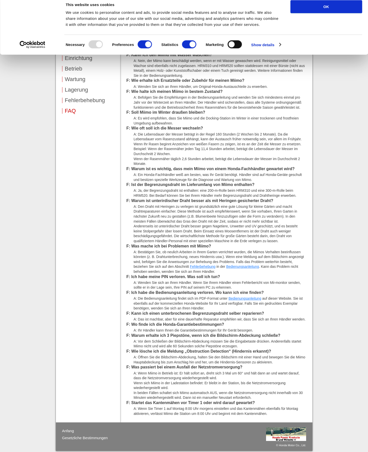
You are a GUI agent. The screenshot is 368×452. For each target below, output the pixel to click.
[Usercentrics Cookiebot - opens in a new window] (32, 50)
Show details (263, 50)
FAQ (70, 111)
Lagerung (76, 90)
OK (326, 12)
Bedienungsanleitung (242, 267)
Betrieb (73, 69)
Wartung (75, 79)
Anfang (68, 431)
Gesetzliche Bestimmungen (85, 438)
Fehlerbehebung (85, 100)
